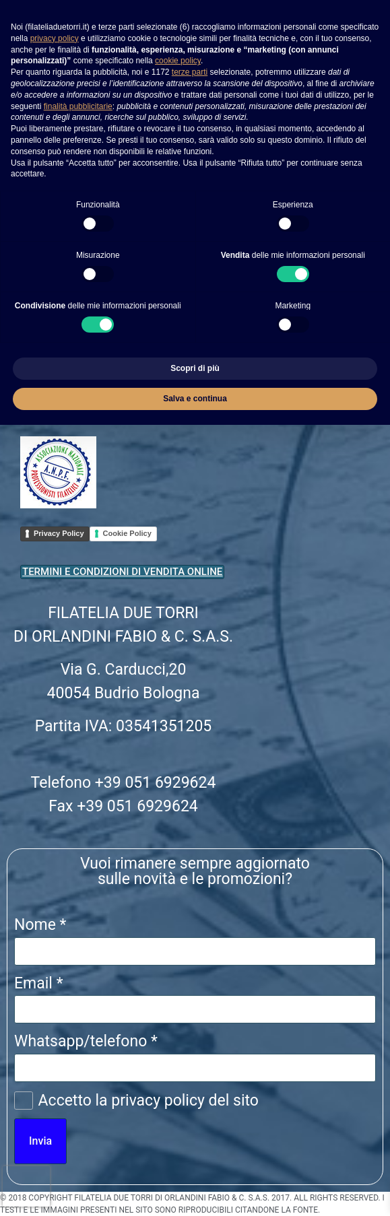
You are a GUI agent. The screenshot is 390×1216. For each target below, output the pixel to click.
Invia (40, 1141)
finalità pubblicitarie (78, 106)
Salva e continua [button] (195, 398)
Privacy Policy (59, 533)
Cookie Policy (127, 533)
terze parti (189, 72)
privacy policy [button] (54, 38)
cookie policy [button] (178, 60)
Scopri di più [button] (195, 368)
